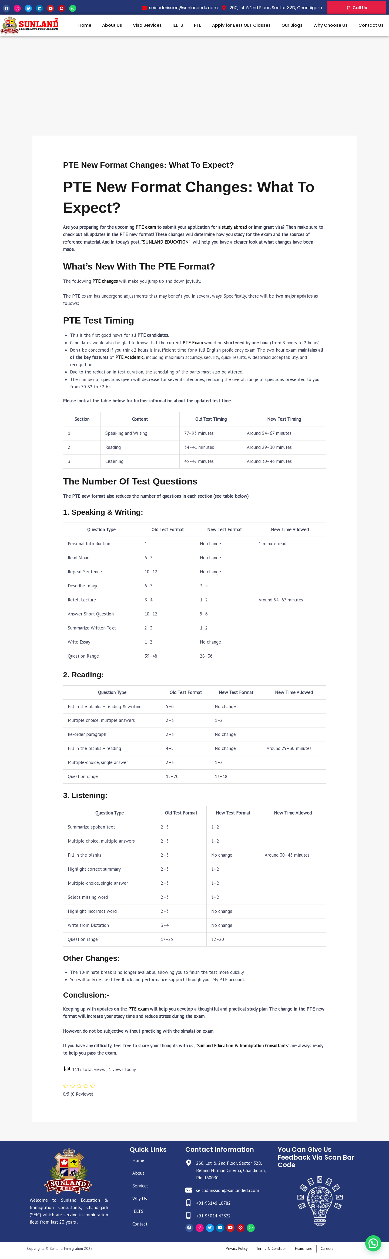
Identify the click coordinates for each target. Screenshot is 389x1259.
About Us (112, 25)
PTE (197, 25)
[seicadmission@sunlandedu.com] (188, 1190)
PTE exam (146, 227)
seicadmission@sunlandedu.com (227, 1190)
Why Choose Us (330, 25)
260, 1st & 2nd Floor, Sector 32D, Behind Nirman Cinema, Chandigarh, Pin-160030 (231, 1170)
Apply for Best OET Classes (241, 25)
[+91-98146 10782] (188, 1203)
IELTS (178, 25)
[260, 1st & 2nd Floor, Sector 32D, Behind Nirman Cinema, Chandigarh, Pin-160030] (188, 1163)
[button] (373, 1242)
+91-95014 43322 (213, 1216)
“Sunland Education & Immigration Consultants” (242, 1046)
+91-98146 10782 (213, 1203)
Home (84, 25)
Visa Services (147, 25)
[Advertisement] (194, 77)
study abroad (234, 227)
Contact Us (371, 25)
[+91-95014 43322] (188, 1215)
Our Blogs (292, 25)
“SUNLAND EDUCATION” (165, 242)
